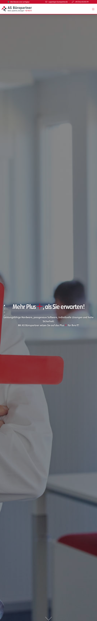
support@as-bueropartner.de (56, 2)
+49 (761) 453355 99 (80, 2)
